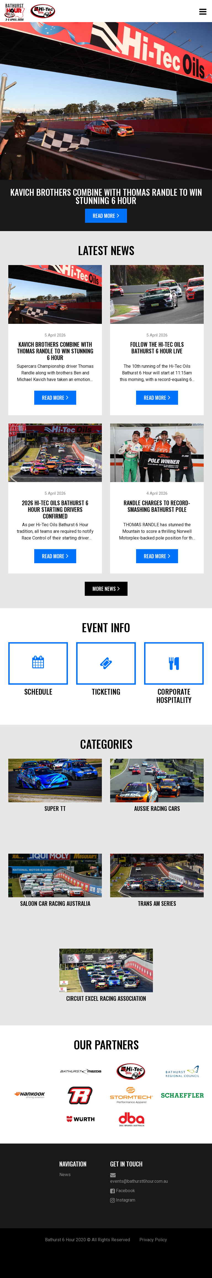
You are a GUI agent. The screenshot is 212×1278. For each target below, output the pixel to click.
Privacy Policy (153, 1266)
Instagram (122, 1227)
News (65, 1201)
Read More (106, 215)
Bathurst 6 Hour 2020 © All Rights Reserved (87, 1266)
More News (106, 588)
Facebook (122, 1217)
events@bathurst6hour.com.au (131, 1204)
